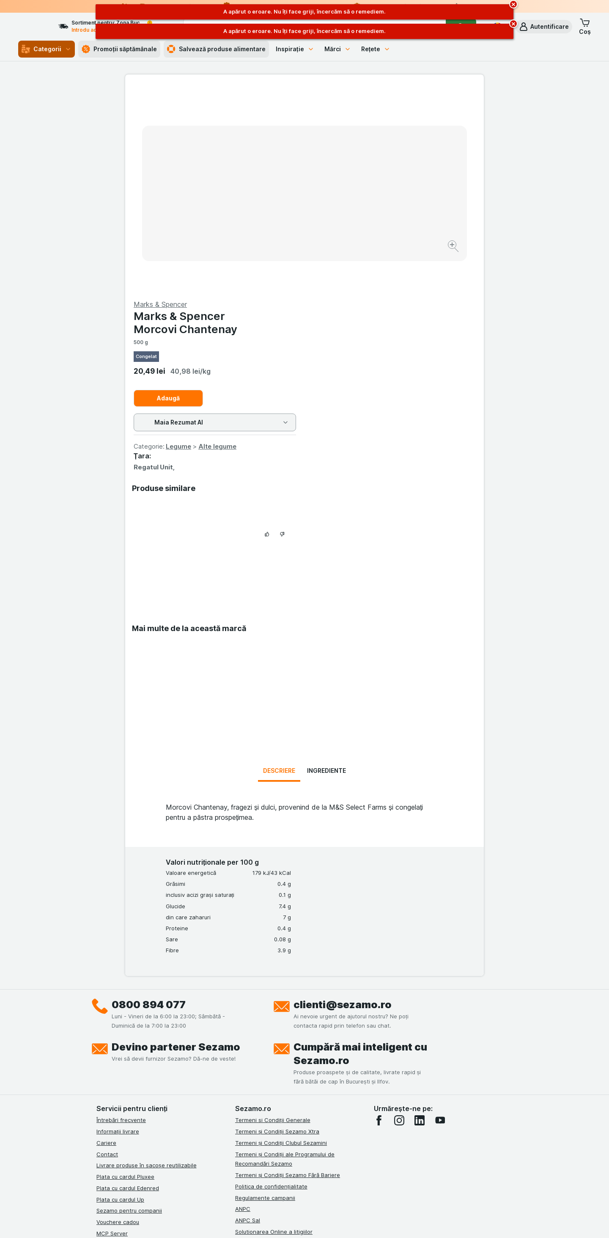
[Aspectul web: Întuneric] (347, 1221)
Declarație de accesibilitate (271, 1062)
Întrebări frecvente (121, 916)
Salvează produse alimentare (216, 49)
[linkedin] (419, 917)
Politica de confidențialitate (271, 982)
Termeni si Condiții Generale (272, 916)
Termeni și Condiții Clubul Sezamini (281, 939)
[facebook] (379, 917)
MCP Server (112, 1029)
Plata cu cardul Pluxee (125, 973)
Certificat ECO (254, 1050)
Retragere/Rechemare (264, 1039)
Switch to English (320, 1186)
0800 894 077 (149, 801)
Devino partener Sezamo (176, 843)
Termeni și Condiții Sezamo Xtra (277, 927)
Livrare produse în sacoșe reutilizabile (146, 961)
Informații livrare (117, 927)
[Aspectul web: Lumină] (304, 1221)
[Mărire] (275, 220)
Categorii (46, 49)
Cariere (106, 939)
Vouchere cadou (117, 1018)
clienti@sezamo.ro (343, 801)
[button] (543, 26)
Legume (357, 243)
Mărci (337, 48)
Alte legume (397, 243)
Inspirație (295, 48)
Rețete (376, 48)
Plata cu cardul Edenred (127, 984)
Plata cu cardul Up (120, 996)
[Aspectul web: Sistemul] (261, 1221)
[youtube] (440, 917)
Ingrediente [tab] (326, 567)
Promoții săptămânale (119, 49)
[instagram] (399, 917)
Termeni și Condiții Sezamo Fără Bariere (287, 971)
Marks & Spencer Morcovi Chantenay (365, 119)
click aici (200, 1165)
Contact (107, 950)
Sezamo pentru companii (129, 1007)
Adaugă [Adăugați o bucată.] (347, 194)
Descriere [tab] (279, 567)
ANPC (242, 1005)
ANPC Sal (247, 1016)
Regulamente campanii (265, 994)
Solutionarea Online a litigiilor (274, 1028)
